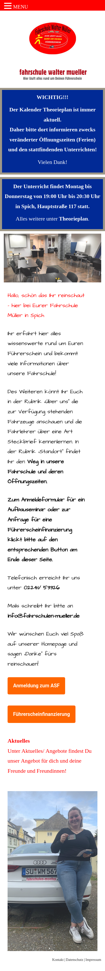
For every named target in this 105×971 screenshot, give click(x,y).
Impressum (93, 960)
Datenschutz (74, 960)
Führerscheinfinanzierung (44, 716)
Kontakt (58, 960)
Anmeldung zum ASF (39, 687)
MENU (20, 7)
